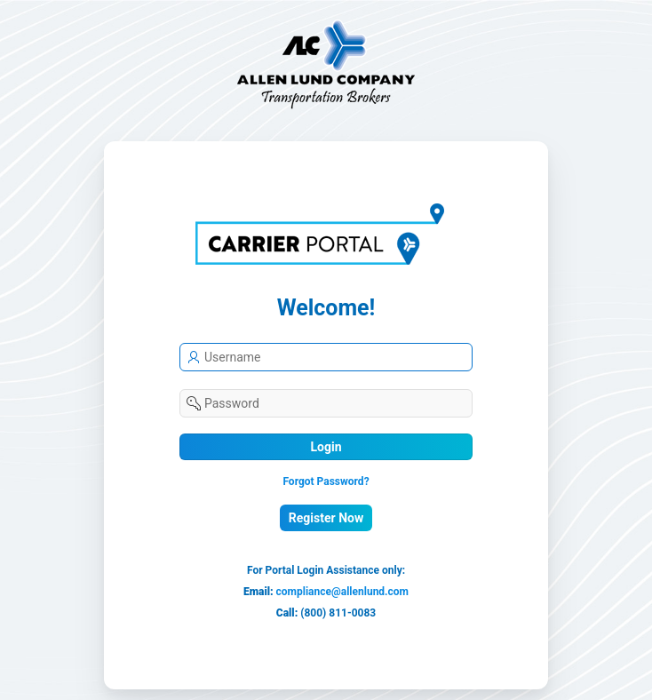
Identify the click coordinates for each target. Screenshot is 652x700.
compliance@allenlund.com (342, 591)
